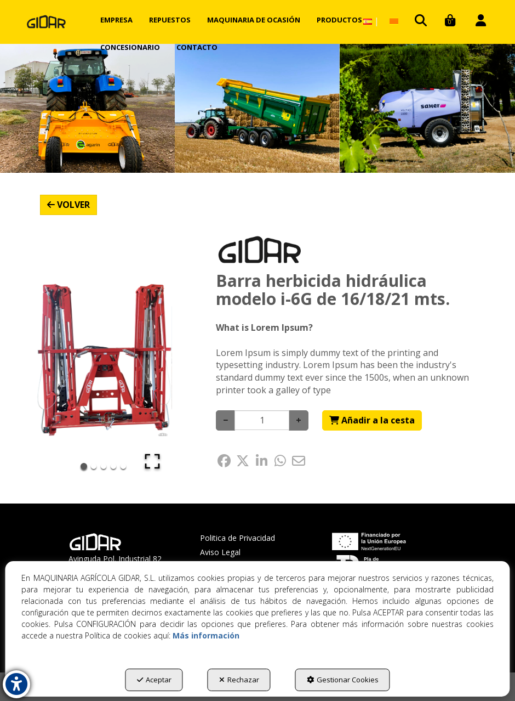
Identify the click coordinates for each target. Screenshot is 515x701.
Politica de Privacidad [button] (237, 538)
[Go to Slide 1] (84, 466)
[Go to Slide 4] (113, 466)
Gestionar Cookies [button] (343, 680)
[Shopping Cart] (372, 420)
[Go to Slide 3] (103, 466)
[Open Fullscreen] (152, 461)
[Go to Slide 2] (93, 466)
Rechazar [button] (239, 680)
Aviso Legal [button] (220, 552)
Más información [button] (206, 635)
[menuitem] (116, 19)
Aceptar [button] (154, 680)
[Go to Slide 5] (123, 466)
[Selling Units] (261, 420)
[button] (46, 21)
